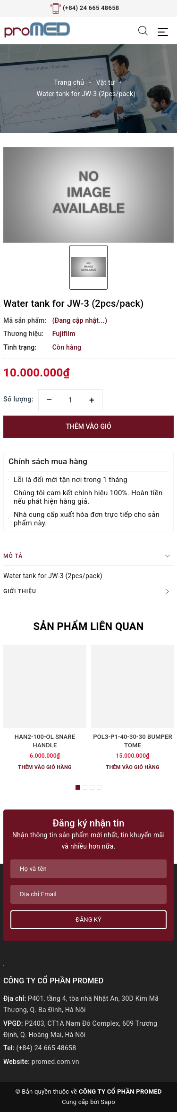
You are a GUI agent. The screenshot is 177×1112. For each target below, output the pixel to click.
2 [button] (85, 787)
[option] (88, 195)
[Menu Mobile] (165, 30)
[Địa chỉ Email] (88, 894)
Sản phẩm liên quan (88, 626)
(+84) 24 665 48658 (91, 7)
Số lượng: (18, 399)
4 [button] (99, 787)
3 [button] (92, 787)
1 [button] (78, 787)
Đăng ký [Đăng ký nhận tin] (88, 919)
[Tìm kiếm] (143, 30)
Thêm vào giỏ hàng (44, 767)
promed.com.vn (55, 1061)
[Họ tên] (88, 868)
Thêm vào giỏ (88, 426)
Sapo (108, 1101)
